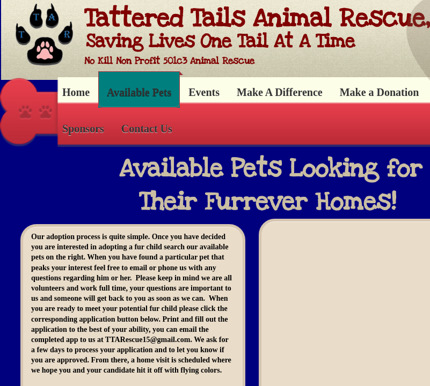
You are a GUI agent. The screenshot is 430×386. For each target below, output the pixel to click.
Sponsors (83, 129)
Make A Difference (280, 92)
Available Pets (139, 92)
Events (204, 92)
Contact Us (146, 129)
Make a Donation (379, 92)
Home (76, 92)
